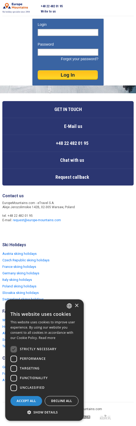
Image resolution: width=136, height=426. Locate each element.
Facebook (7, 231)
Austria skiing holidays (19, 254)
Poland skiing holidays (19, 286)
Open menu (130, 9)
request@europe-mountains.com (37, 220)
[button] (44, 412)
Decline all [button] (61, 401)
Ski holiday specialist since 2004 (16, 8)
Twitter (17, 231)
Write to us (48, 11)
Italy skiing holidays (17, 280)
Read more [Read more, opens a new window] (47, 338)
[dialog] (44, 360)
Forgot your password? (79, 59)
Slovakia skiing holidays (20, 293)
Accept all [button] (26, 401)
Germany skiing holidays (20, 273)
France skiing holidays (19, 267)
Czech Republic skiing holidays (25, 260)
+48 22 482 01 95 (52, 6)
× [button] (76, 306)
